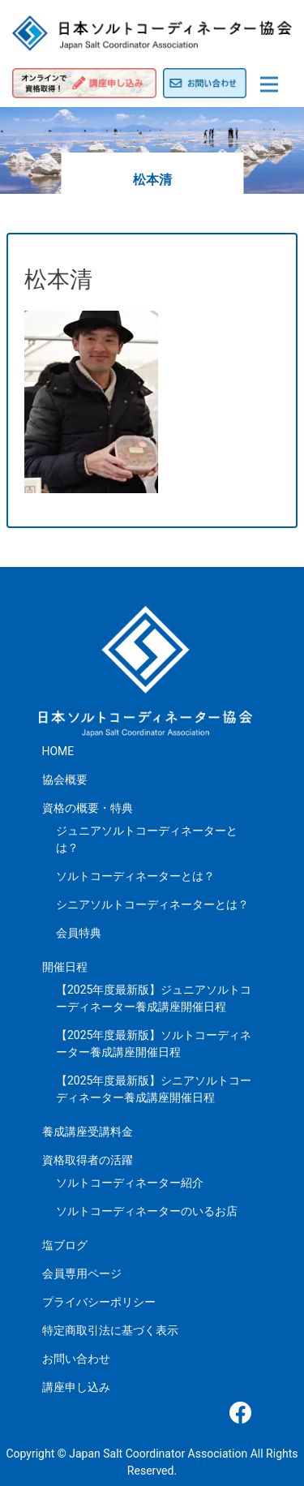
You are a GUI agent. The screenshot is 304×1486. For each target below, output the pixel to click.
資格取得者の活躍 (87, 1159)
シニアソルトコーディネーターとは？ (152, 904)
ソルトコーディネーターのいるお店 (147, 1211)
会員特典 (78, 932)
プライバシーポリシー (99, 1301)
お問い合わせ (76, 1358)
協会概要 (65, 779)
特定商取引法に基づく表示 (110, 1330)
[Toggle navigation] (269, 84)
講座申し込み (76, 1387)
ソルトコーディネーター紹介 (129, 1182)
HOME (58, 751)
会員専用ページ (82, 1273)
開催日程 (65, 966)
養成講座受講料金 (87, 1131)
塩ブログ (65, 1245)
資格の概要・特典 (87, 807)
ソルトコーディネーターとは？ (135, 876)
